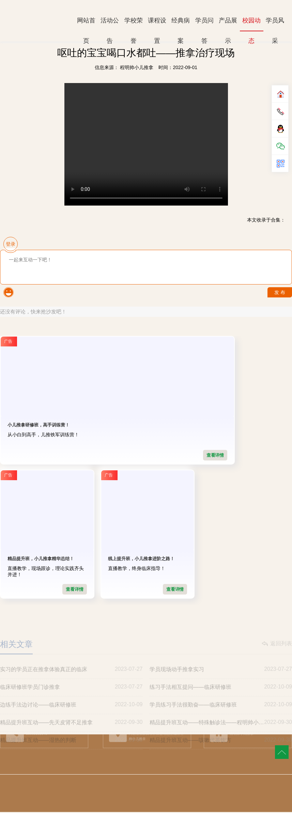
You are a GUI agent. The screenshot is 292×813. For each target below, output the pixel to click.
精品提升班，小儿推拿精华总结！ (141, 424)
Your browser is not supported (146, 144)
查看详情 (74, 455)
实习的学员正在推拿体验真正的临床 (71, 682)
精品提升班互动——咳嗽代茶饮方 (221, 752)
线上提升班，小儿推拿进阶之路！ (40, 559)
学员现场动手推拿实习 (221, 682)
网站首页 (86, 24)
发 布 (279, 292)
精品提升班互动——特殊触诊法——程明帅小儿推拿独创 (221, 735)
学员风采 (275, 24)
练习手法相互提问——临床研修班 (221, 699)
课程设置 (157, 24)
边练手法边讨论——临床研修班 (71, 717)
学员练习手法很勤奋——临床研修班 (221, 717)
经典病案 (180, 24)
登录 (10, 244)
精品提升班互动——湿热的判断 (71, 752)
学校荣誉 (133, 24)
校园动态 (251, 24)
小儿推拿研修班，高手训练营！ (38, 424)
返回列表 (281, 656)
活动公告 (110, 24)
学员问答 (204, 24)
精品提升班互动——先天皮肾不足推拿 (71, 735)
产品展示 (228, 24)
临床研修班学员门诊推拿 (71, 699)
